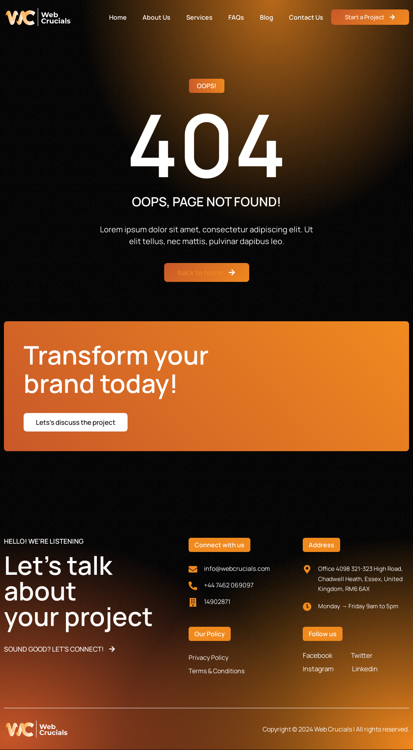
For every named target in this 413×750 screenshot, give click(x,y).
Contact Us (306, 17)
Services (199, 17)
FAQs (236, 17)
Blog (266, 17)
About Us (156, 17)
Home (118, 17)
